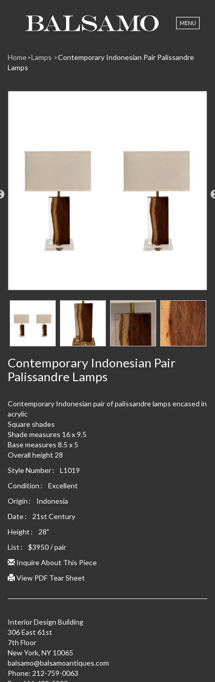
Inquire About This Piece (52, 562)
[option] (107, 194)
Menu (188, 22)
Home (17, 57)
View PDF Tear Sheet (46, 577)
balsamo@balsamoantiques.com (58, 662)
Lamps (42, 57)
